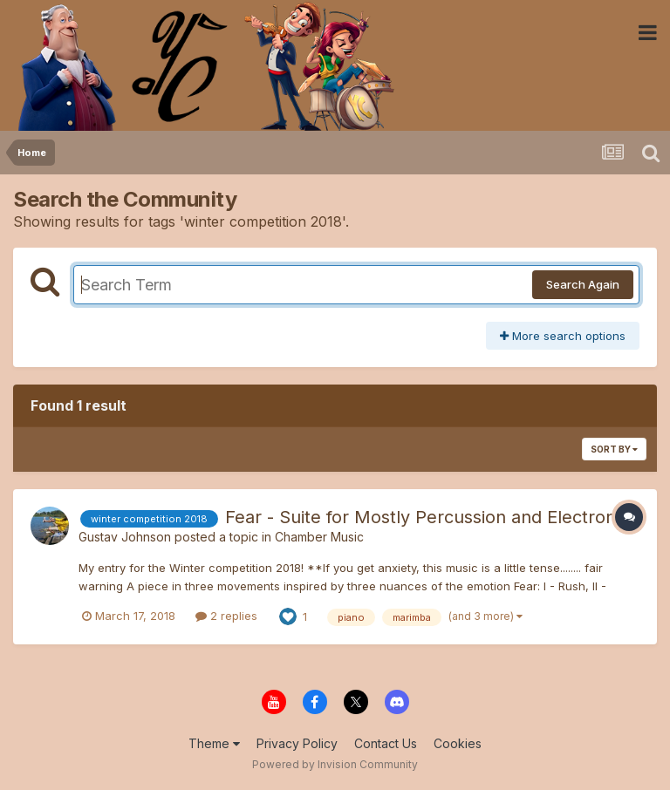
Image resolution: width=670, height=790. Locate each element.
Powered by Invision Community (335, 764)
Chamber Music (319, 536)
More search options (563, 336)
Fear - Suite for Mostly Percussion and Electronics (431, 517)
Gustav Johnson (125, 536)
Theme (214, 743)
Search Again (582, 284)
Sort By (614, 449)
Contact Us (385, 743)
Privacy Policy (297, 743)
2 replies (226, 616)
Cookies (458, 743)
